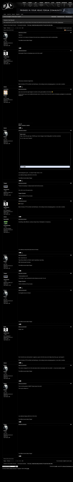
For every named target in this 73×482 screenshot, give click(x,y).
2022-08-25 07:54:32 (22, 219)
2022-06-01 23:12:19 (22, 201)
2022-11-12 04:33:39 (22, 326)
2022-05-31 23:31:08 (22, 183)
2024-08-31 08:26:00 (22, 424)
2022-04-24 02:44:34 (22, 50)
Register (18, 14)
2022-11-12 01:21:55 (22, 290)
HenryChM (6, 219)
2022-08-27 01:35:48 (22, 273)
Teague (5, 183)
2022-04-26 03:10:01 (22, 89)
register (64, 27)
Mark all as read (69, 16)
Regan (5, 32)
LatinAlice (6, 89)
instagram (24, 125)
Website (5, 86)
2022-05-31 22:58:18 (22, 130)
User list (9, 14)
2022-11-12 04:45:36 (22, 365)
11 (17, 27)
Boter (5, 50)
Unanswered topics (60, 16)
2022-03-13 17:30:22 (22, 32)
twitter (20, 125)
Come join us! (60, 22)
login (61, 27)
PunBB (55, 466)
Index (5, 14)
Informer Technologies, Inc (68, 466)
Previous (8, 27)
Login (22, 14)
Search (13, 14)
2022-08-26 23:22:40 (22, 255)
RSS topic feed (69, 30)
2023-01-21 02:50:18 (22, 383)
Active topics (53, 16)
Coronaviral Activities (22, 25)
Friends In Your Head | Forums (10, 25)
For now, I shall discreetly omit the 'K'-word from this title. (40, 25)
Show (24, 166)
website (28, 125)
